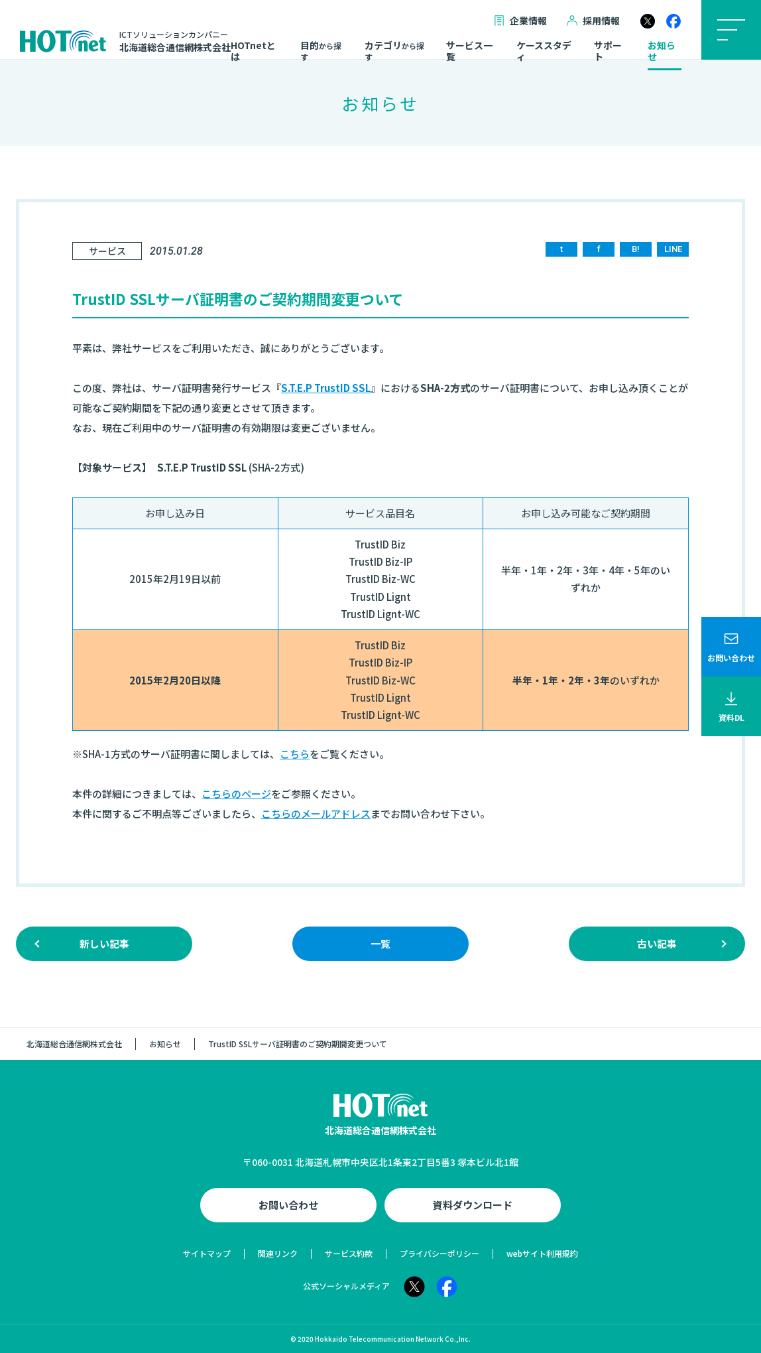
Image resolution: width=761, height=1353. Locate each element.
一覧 (380, 943)
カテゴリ (394, 51)
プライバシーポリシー (439, 1253)
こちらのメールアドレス (316, 813)
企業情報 (520, 21)
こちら (295, 754)
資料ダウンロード (472, 1205)
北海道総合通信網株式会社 (74, 1043)
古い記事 (657, 943)
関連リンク (278, 1253)
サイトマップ (207, 1253)
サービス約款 (349, 1253)
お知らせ (661, 51)
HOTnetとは (253, 51)
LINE (673, 249)
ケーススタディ (543, 51)
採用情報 (593, 21)
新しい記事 (104, 943)
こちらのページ (236, 794)
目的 (320, 51)
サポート (608, 51)
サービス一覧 (469, 51)
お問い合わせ (288, 1205)
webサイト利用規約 (542, 1253)
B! (636, 249)
